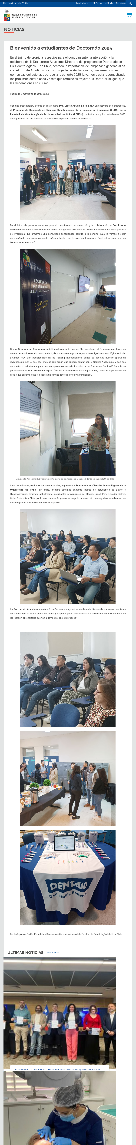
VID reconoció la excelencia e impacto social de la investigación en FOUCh (25, 994)
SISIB (63, 1141)
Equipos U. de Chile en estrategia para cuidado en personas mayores (68, 996)
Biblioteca (117, 1033)
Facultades (80, 3)
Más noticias (55, 953)
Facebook (114, 1021)
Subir (10, 1021)
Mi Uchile (108, 3)
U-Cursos (96, 3)
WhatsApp (126, 1021)
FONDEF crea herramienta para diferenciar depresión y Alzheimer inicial (109, 996)
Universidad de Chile (80, 1141)
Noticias (17, 1033)
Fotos (67, 1033)
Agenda (43, 1033)
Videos (90, 1033)
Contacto (18, 1043)
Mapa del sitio (81, 1043)
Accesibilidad (115, 1043)
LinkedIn (120, 1021)
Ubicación (49, 1043)
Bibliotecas (120, 3)
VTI (69, 1141)
